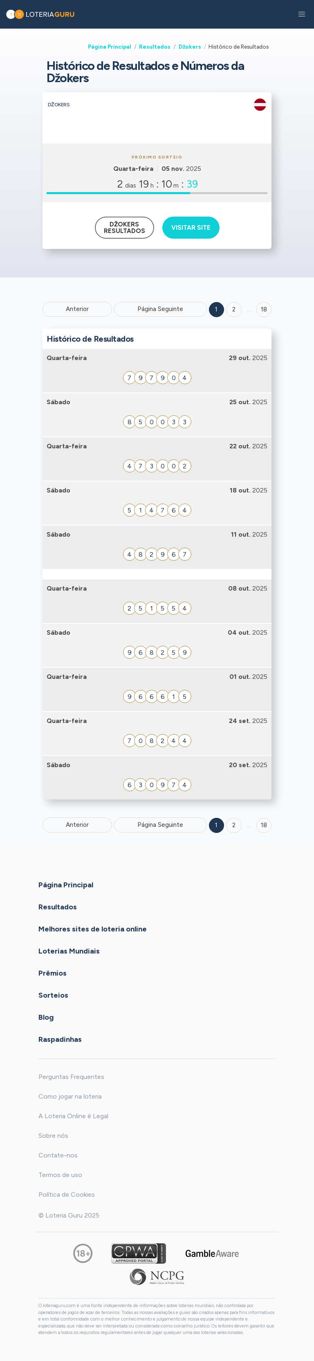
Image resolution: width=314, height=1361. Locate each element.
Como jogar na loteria (70, 1096)
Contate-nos (58, 1155)
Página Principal (109, 46)
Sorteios (53, 995)
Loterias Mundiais (69, 951)
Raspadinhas (60, 1039)
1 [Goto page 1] (216, 309)
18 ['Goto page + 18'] (264, 309)
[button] (302, 14)
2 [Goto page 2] (234, 309)
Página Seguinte (160, 309)
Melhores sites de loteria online (92, 928)
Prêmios (52, 973)
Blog (46, 1017)
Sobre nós (53, 1135)
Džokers (190, 46)
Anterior (77, 309)
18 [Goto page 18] (264, 825)
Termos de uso (60, 1175)
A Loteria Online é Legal (73, 1116)
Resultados (154, 46)
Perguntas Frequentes (71, 1077)
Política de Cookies (66, 1194)
